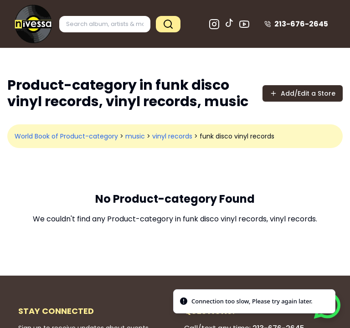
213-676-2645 (296, 24)
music (135, 136)
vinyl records (172, 136)
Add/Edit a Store (302, 93)
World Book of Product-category (66, 136)
